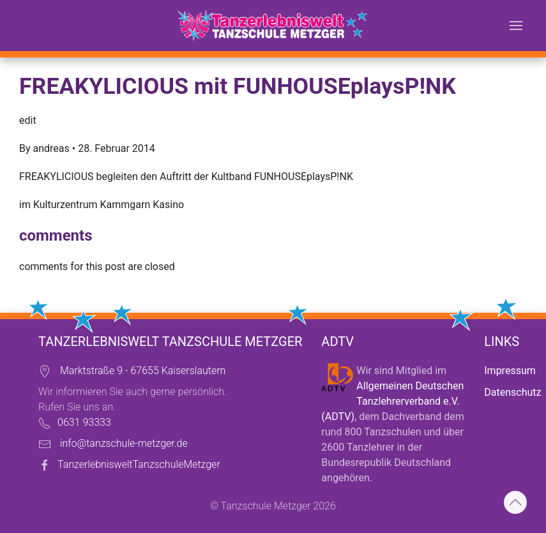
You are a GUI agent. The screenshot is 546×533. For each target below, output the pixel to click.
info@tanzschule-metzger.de (124, 443)
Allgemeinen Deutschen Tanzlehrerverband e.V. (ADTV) (392, 401)
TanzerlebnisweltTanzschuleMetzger (138, 464)
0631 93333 (84, 422)
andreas (51, 148)
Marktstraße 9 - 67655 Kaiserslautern (142, 370)
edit (27, 120)
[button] (516, 25)
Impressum (510, 370)
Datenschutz (512, 392)
